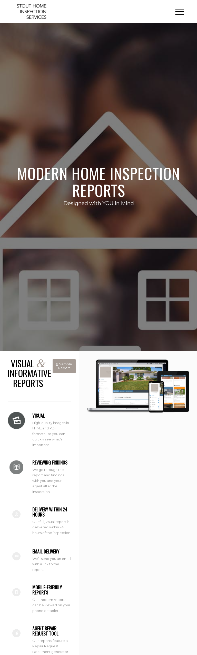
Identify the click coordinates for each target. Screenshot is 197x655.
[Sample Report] (64, 366)
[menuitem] (177, 11)
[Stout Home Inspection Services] (32, 11)
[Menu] (177, 11)
